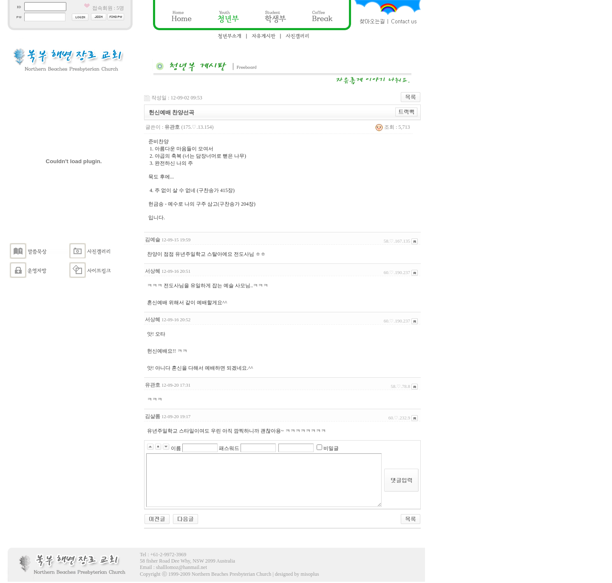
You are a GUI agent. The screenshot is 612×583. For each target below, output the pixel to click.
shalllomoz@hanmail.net (181, 567)
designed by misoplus (297, 574)
